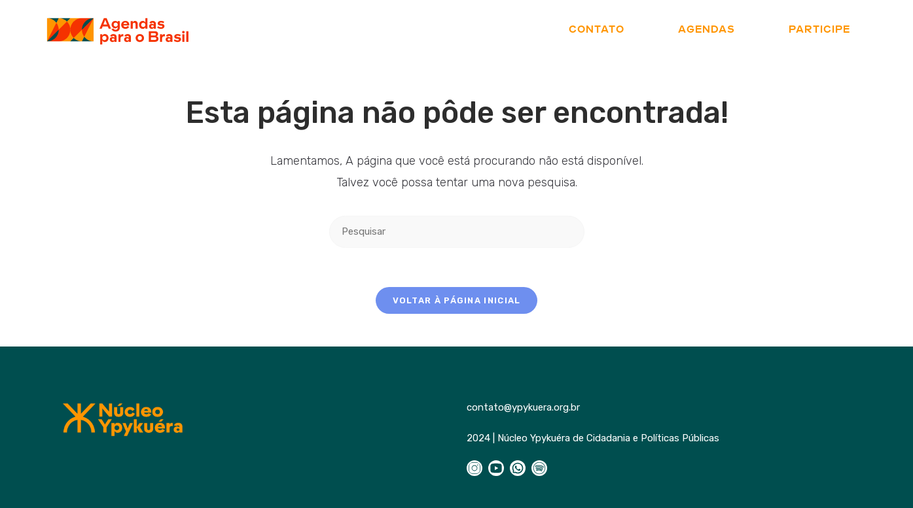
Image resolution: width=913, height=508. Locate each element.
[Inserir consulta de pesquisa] (456, 232)
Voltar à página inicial (457, 300)
